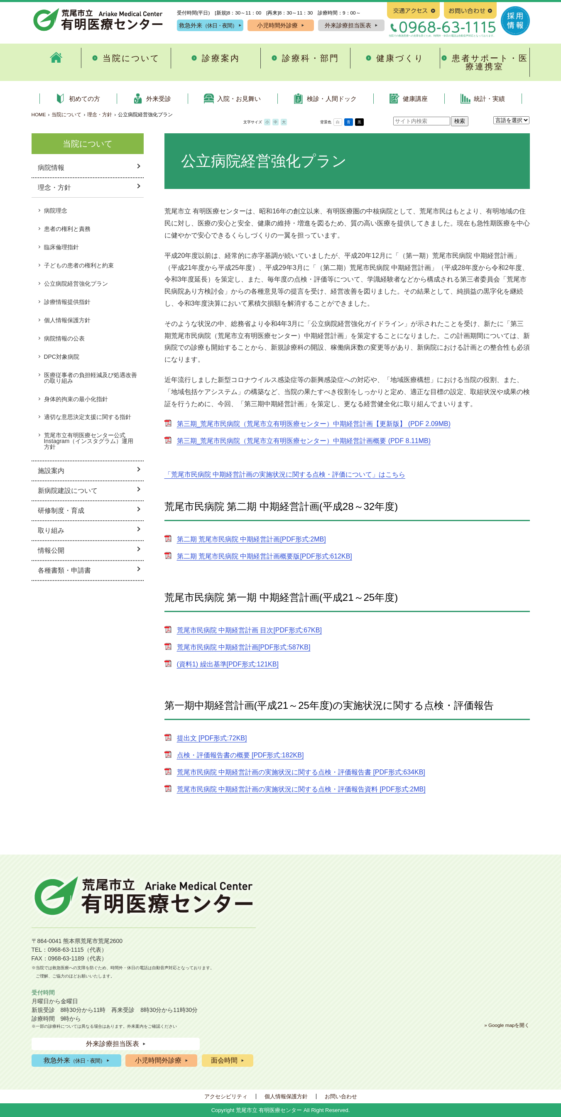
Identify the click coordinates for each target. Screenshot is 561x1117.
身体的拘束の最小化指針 (76, 399)
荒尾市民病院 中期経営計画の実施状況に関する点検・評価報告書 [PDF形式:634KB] (301, 772)
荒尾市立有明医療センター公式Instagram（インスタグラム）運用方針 (89, 441)
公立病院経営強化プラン (76, 283)
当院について (66, 114)
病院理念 (55, 210)
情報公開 (51, 550)
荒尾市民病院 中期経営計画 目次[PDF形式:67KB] (249, 630)
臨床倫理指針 (61, 247)
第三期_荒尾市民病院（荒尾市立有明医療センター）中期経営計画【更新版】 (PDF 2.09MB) (314, 423)
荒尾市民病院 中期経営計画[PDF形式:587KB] (244, 647)
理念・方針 (99, 114)
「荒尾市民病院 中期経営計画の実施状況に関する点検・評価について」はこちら (284, 474)
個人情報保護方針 (67, 320)
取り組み (51, 530)
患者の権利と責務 (67, 228)
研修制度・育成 (61, 510)
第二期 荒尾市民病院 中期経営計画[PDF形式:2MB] (251, 539)
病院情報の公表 (64, 338)
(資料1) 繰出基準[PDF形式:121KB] (228, 664)
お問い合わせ (341, 1096)
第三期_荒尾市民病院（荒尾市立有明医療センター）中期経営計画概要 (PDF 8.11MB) (304, 440)
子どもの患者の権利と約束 (79, 265)
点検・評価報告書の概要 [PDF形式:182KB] (240, 755)
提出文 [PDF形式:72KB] (212, 738)
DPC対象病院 (61, 356)
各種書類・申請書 (64, 570)
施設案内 (51, 470)
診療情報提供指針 (67, 302)
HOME (39, 114)
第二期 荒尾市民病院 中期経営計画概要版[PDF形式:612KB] (264, 556)
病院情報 (51, 167)
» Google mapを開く (506, 1025)
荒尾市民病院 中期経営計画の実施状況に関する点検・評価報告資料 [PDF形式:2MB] (301, 789)
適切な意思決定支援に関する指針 (87, 417)
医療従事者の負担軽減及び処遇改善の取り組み (90, 378)
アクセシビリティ (225, 1096)
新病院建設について (68, 490)
